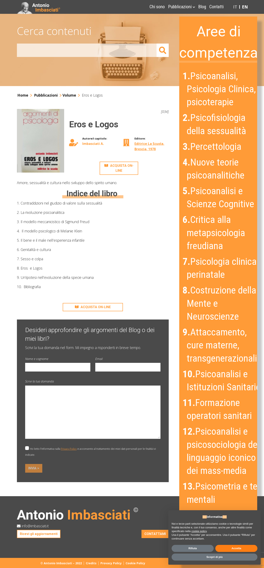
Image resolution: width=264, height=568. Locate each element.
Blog (202, 6)
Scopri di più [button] (214, 557)
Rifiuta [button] (193, 548)
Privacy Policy (69, 449)
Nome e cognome (36, 359)
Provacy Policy (111, 563)
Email (99, 359)
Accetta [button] (236, 548)
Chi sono (157, 6)
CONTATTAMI (155, 534)
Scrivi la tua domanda (39, 381)
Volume (69, 95)
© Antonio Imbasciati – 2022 (61, 563)
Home (22, 95)
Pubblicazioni (180, 6)
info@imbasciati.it (33, 525)
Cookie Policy (135, 563)
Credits (91, 563)
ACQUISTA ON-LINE (118, 168)
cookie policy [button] (198, 531)
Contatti (216, 6)
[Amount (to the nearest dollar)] (87, 50)
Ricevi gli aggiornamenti (39, 534)
